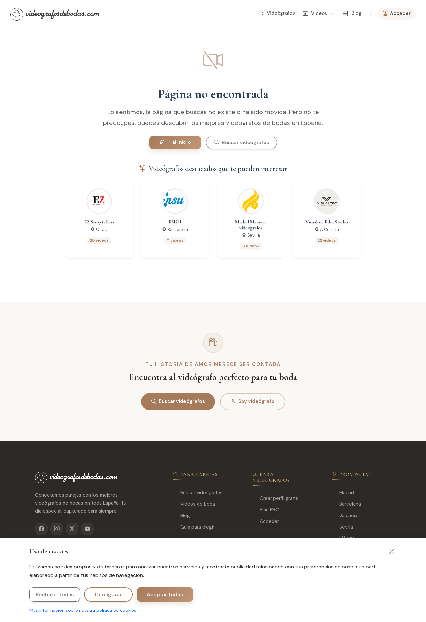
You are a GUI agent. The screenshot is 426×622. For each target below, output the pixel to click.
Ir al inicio (175, 142)
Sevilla (342, 527)
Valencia (344, 515)
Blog (352, 13)
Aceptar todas (165, 594)
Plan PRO (266, 510)
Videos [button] (318, 13)
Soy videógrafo (252, 402)
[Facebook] (41, 529)
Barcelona (346, 504)
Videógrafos (276, 13)
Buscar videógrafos (241, 142)
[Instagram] (56, 529)
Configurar (108, 594)
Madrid (343, 492)
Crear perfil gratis (275, 498)
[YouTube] (87, 529)
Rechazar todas (55, 594)
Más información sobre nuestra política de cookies (82, 610)
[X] (72, 529)
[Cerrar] (392, 551)
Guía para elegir (193, 527)
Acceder (266, 521)
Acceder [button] (397, 13)
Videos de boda (194, 504)
